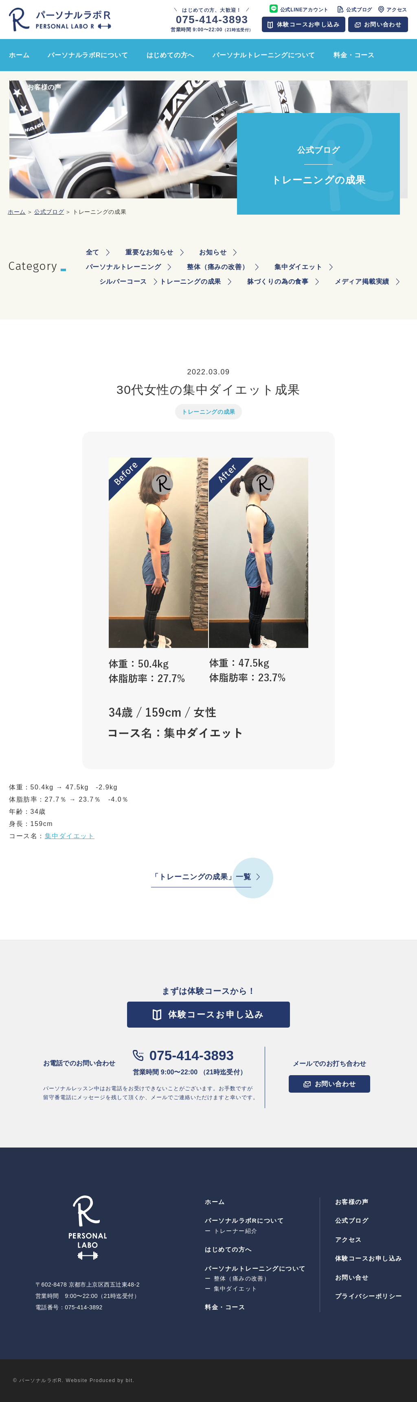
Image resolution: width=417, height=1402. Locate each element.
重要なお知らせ (149, 252)
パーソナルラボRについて (244, 1220)
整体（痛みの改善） (217, 266)
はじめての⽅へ (228, 1249)
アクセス (396, 10)
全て (93, 252)
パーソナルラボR (60, 20)
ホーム (17, 212)
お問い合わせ (383, 24)
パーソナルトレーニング (123, 266)
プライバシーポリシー (368, 1296)
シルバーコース (123, 281)
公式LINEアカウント (304, 10)
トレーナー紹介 (236, 1231)
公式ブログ (359, 10)
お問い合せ (352, 1277)
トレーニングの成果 (190, 281)
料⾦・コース (225, 1307)
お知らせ (212, 252)
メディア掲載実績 (362, 281)
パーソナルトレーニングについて (255, 1268)
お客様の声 (352, 1201)
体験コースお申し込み (308, 24)
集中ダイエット (298, 266)
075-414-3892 (84, 1307)
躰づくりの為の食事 (278, 281)
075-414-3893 (191, 1055)
